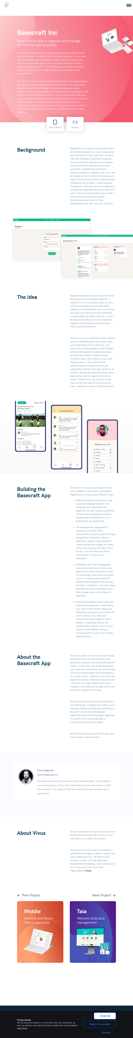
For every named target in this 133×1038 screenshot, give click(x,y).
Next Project (104, 895)
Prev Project (28, 895)
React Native (55, 124)
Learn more (22, 1028)
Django (75, 124)
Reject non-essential (100, 1024)
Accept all (105, 1016)
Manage (106, 1032)
